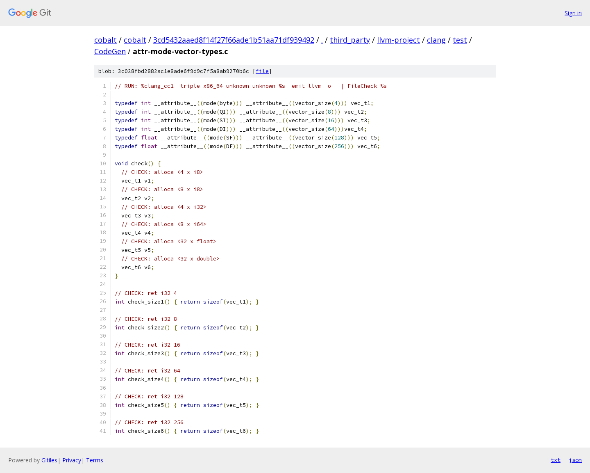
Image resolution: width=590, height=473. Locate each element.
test (460, 40)
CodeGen (110, 51)
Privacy (71, 460)
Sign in (573, 13)
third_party (350, 40)
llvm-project (398, 40)
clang (436, 40)
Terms (94, 460)
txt (555, 460)
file (262, 71)
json (575, 460)
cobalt (105, 40)
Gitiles (49, 460)
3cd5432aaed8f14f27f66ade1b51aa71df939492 (233, 40)
